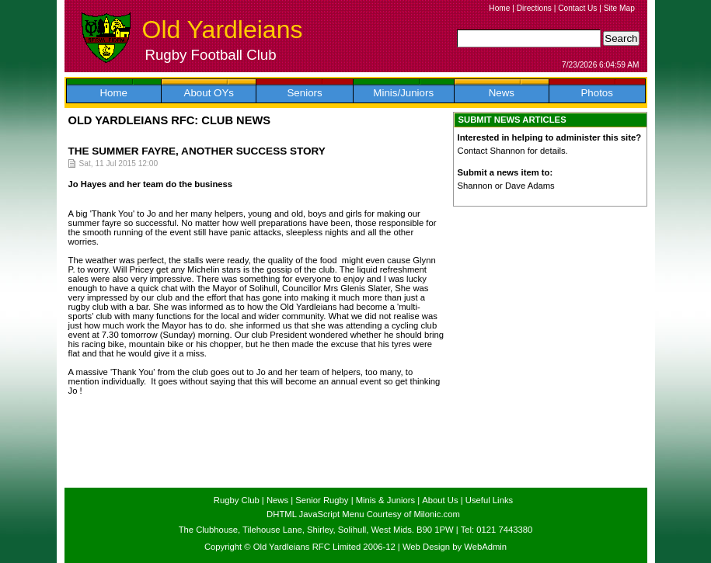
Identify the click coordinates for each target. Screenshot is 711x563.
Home (499, 8)
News (501, 93)
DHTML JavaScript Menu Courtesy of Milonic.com (363, 514)
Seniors (304, 93)
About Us (440, 500)
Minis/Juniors (403, 93)
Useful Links (489, 500)
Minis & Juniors (385, 500)
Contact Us (577, 8)
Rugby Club (237, 500)
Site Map (619, 8)
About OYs (209, 93)
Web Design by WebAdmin (455, 546)
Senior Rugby (321, 500)
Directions (534, 8)
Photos (596, 93)
